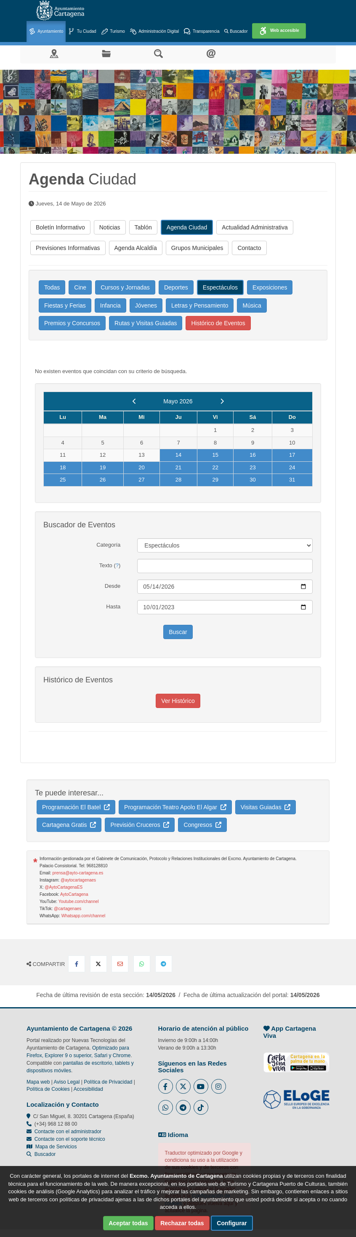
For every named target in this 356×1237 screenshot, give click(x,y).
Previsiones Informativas (68, 248)
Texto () (110, 565)
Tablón (143, 227)
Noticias (109, 227)
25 (63, 479)
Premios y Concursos (72, 323)
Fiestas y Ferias (65, 305)
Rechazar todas (182, 1223)
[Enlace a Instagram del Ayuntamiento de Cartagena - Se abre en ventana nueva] (218, 1086)
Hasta (113, 606)
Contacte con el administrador (68, 1131)
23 (252, 467)
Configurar (232, 1223)
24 (292, 467)
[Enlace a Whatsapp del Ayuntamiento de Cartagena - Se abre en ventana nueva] (165, 1107)
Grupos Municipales (197, 248)
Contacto (249, 248)
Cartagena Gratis (69, 824)
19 (103, 467)
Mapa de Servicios (52, 1147)
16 (252, 455)
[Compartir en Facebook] (76, 963)
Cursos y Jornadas (125, 287)
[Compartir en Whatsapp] (141, 963)
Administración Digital (154, 31)
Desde (113, 586)
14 (178, 455)
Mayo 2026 (177, 401)
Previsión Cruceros (139, 824)
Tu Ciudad (82, 31)
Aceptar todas (128, 1223)
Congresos (202, 824)
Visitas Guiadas (266, 807)
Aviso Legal (67, 1082)
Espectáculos (220, 287)
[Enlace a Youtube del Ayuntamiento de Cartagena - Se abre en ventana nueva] (201, 1086)
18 (63, 467)
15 (215, 455)
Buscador (235, 31)
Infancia (110, 305)
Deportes (176, 287)
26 (103, 479)
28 (178, 479)
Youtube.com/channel (78, 901)
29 (215, 479)
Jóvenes (146, 305)
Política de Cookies (48, 1089)
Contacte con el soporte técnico (70, 1139)
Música (251, 305)
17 (292, 455)
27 (141, 479)
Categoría (108, 545)
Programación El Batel (76, 807)
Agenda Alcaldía (135, 248)
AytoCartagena (74, 894)
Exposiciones (269, 287)
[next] (222, 401)
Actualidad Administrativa (254, 227)
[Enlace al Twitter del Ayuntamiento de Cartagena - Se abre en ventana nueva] (183, 1086)
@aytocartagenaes (78, 880)
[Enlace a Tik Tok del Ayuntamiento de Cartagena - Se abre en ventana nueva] (201, 1107)
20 (141, 467)
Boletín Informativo (60, 227)
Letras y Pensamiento (199, 305)
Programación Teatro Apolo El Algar (175, 807)
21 (178, 467)
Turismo (113, 31)
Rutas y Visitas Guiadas (145, 323)
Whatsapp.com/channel (83, 915)
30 (252, 479)
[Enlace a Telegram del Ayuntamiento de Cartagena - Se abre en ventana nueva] (183, 1107)
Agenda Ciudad (187, 227)
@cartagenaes (67, 908)
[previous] (134, 401)
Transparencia (201, 31)
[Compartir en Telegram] (163, 963)
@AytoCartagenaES (63, 887)
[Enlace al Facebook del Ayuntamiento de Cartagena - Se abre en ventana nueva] (165, 1086)
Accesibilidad (88, 1089)
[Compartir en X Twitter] (98, 963)
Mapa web (38, 1082)
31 (292, 479)
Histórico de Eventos (218, 323)
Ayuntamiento (46, 31)
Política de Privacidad (108, 1082)
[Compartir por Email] (120, 963)
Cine (80, 287)
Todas (52, 287)
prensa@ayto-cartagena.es (78, 873)
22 (215, 467)
